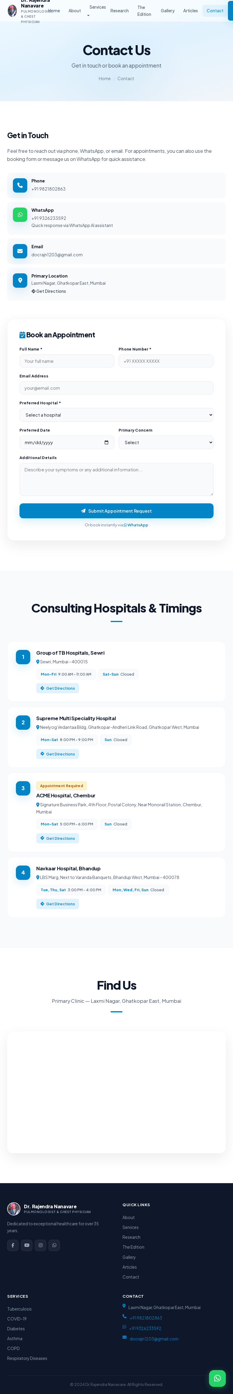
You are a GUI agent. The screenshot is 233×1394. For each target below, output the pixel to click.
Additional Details (38, 461)
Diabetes (16, 1328)
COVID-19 (17, 1318)
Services (98, 7)
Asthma (14, 1338)
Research (120, 10)
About (75, 10)
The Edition (144, 11)
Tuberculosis (19, 1308)
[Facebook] (13, 1245)
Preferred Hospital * (40, 406)
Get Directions (48, 291)
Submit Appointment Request (116, 514)
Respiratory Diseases (27, 1358)
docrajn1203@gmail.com (57, 254)
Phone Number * (135, 352)
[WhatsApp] (54, 1245)
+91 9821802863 (48, 188)
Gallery (168, 10)
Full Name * (31, 352)
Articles (190, 10)
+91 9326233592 (48, 218)
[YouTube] (26, 1245)
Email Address (33, 379)
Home (54, 10)
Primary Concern (136, 433)
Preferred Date (34, 433)
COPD (13, 1348)
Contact (215, 10)
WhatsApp (136, 528)
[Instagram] (40, 1245)
